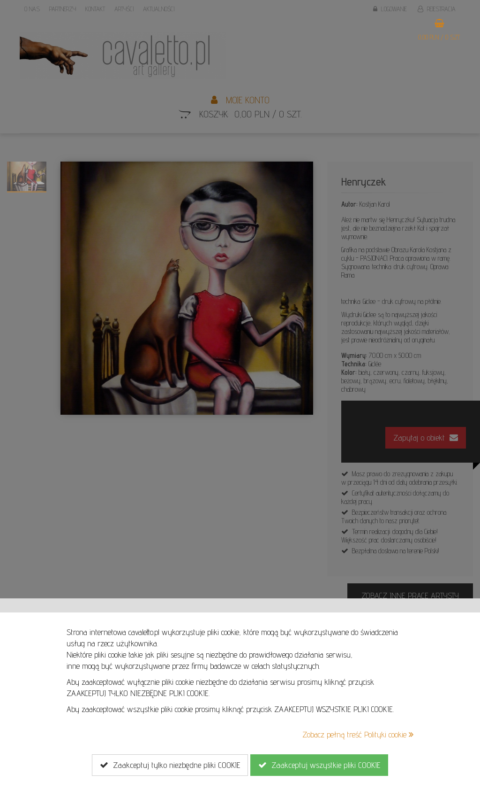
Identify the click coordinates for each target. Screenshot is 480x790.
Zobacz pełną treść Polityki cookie (357, 734)
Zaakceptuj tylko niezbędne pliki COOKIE (170, 765)
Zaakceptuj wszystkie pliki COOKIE (319, 765)
